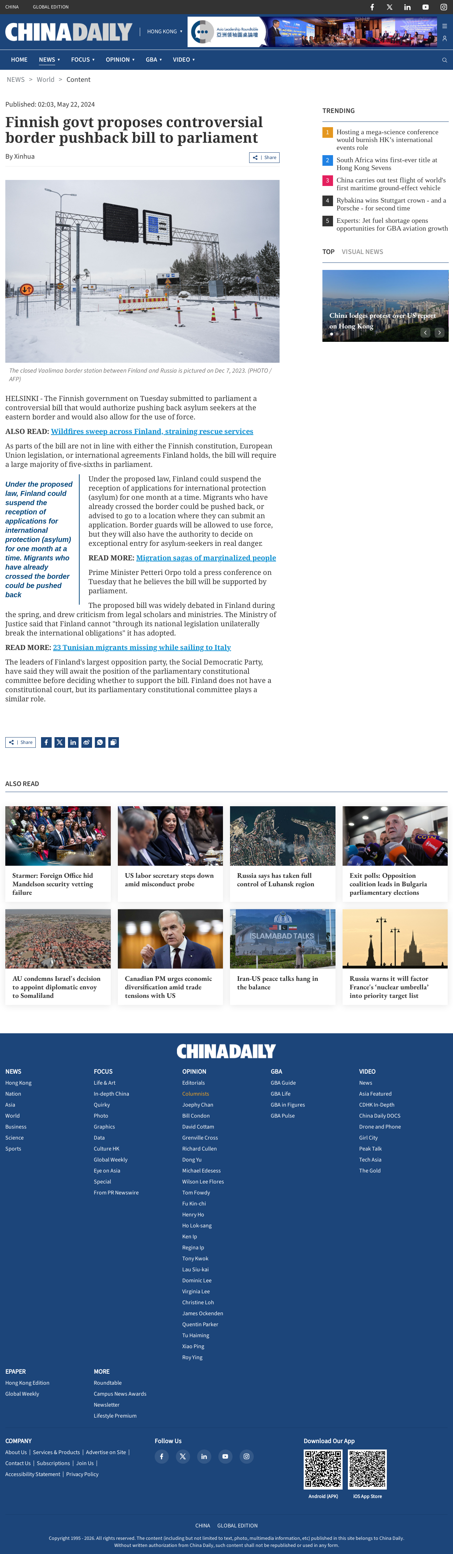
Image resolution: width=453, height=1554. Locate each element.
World (46, 80)
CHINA (12, 7)
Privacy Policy (82, 1474)
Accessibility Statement (32, 1474)
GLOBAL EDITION (51, 7)
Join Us (85, 1463)
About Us (16, 1452)
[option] (384, 306)
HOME (19, 59)
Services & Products (56, 1452)
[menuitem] (162, 31)
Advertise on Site (106, 1452)
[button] (330, 334)
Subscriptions (53, 1463)
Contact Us (18, 1463)
